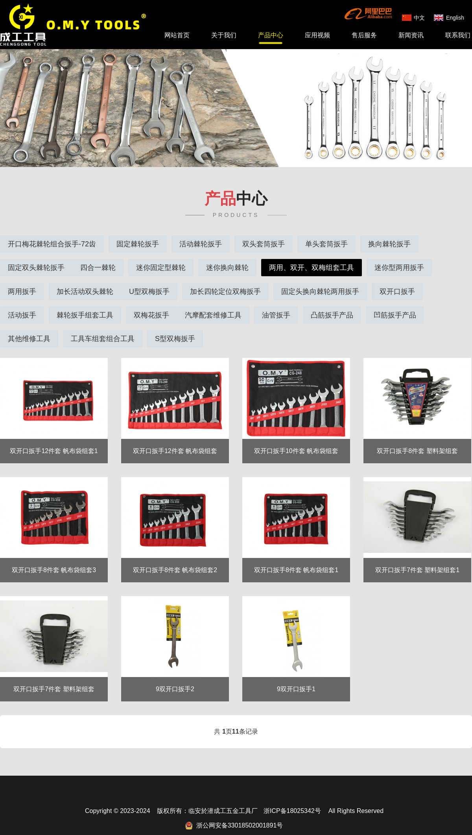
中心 (236, 193)
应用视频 (317, 35)
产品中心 (270, 35)
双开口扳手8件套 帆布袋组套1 (296, 561)
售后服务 (364, 35)
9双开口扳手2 (175, 680)
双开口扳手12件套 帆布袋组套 (175, 442)
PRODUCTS (236, 209)
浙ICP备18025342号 (292, 802)
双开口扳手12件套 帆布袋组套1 (54, 442)
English (455, 18)
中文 (419, 18)
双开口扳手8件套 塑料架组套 (417, 442)
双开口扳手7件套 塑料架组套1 (417, 561)
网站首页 (177, 35)
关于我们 (223, 35)
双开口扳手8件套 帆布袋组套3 (54, 561)
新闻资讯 (411, 35)
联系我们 (457, 35)
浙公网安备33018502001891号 (239, 816)
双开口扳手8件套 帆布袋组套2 (175, 561)
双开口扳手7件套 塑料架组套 (53, 680)
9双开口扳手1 (296, 680)
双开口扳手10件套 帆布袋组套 (296, 442)
